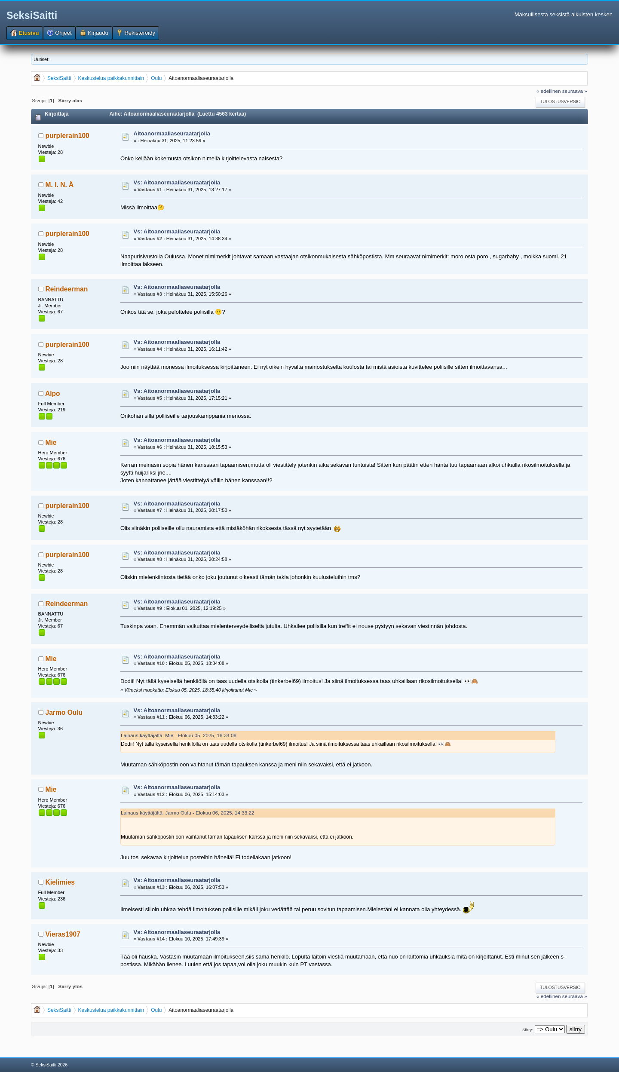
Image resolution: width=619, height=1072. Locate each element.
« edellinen (548, 91)
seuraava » (574, 91)
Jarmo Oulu (64, 712)
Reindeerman (67, 289)
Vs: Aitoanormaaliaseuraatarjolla (177, 182)
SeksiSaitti (31, 15)
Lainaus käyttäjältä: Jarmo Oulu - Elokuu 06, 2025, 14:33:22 (187, 812)
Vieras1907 (63, 934)
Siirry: (527, 1029)
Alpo (52, 393)
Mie (51, 442)
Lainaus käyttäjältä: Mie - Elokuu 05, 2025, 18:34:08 (178, 735)
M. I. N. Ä (60, 184)
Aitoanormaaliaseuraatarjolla (172, 133)
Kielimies (60, 882)
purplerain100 (67, 135)
